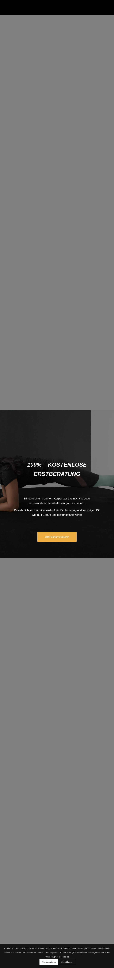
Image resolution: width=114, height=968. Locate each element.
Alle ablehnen (67, 962)
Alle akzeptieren (49, 962)
